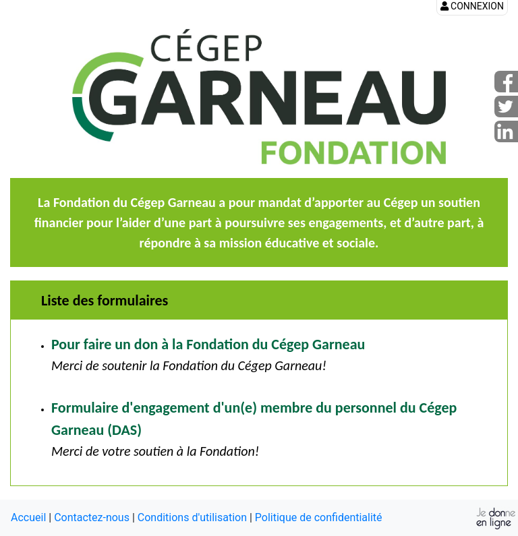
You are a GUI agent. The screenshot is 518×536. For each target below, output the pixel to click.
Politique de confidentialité (318, 517)
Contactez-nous (92, 517)
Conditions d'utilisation (192, 517)
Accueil (28, 517)
